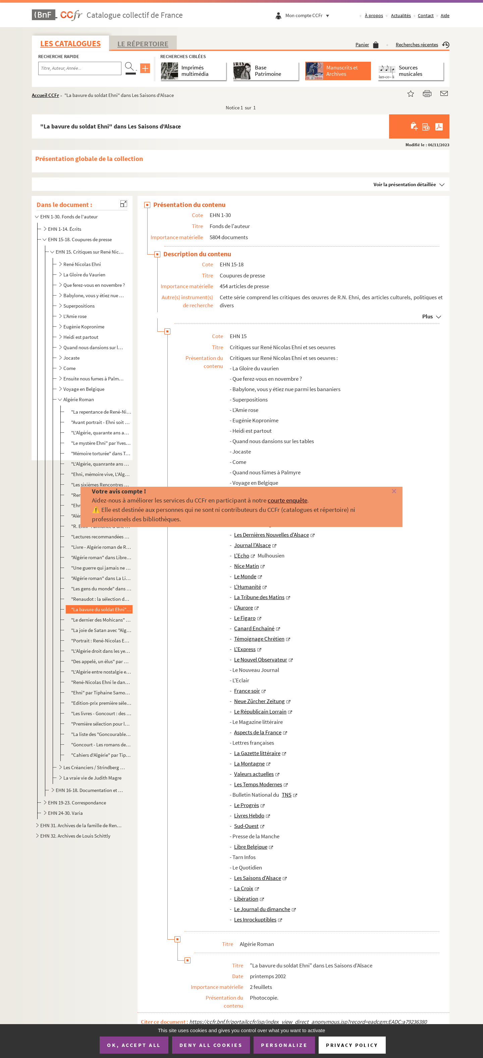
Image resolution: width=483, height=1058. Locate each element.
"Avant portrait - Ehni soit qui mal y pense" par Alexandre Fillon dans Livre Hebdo (101, 422)
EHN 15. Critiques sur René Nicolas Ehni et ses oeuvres (90, 252)
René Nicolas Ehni (82, 264)
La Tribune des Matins (259, 597)
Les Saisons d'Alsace (257, 878)
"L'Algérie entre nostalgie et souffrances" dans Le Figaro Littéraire (101, 672)
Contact (426, 15)
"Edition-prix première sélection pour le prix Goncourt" (101, 703)
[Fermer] (383, 491)
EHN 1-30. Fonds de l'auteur (69, 216)
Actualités (401, 15)
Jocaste (71, 358)
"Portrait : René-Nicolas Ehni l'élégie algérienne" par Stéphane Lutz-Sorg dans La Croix (101, 640)
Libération (246, 898)
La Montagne (249, 763)
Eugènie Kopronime (83, 326)
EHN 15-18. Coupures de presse (80, 239)
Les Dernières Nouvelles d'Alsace (271, 534)
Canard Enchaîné (254, 628)
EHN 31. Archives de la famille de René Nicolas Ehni (81, 825)
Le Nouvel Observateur (260, 659)
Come (69, 368)
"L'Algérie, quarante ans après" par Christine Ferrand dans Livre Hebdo (101, 432)
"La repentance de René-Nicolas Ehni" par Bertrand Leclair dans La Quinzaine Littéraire (101, 412)
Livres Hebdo (249, 815)
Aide (445, 15)
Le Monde (245, 576)
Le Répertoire (142, 43)
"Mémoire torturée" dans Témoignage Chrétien (101, 453)
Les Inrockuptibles (255, 919)
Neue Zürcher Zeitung (259, 701)
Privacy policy (352, 1045)
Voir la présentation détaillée (405, 184)
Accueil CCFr (45, 95)
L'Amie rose (75, 316)
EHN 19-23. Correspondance (77, 802)
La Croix (243, 888)
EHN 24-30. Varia (65, 813)
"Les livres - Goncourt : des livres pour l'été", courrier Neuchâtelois (101, 713)
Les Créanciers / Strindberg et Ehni (94, 767)
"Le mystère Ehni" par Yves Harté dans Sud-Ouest (101, 443)
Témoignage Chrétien (259, 638)
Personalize (284, 1045)
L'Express (245, 649)
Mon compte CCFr (308, 15)
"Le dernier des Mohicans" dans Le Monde (101, 620)
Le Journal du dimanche (262, 909)
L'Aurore (243, 607)
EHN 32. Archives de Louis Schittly (75, 836)
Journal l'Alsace (252, 545)
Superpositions (79, 306)
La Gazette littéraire (257, 753)
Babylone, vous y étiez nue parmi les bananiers (94, 295)
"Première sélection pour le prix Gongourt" (101, 724)
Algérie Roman (78, 399)
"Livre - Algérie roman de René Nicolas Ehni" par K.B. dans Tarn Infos (101, 547)
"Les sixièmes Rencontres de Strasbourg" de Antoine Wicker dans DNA (101, 484)
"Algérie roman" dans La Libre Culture (101, 578)
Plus (427, 316)
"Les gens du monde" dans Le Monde (101, 588)
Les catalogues (70, 43)
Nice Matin (246, 566)
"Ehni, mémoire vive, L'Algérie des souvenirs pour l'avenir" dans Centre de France (101, 474)
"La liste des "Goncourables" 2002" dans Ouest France (101, 734)
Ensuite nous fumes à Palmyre (94, 378)
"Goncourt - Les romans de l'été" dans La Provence (101, 744)
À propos (374, 15)
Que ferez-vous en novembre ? (94, 285)
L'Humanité (247, 586)
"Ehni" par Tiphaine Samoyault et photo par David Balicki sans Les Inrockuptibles (101, 692)
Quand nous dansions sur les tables (94, 347)
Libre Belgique (250, 846)
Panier (367, 44)
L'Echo (241, 555)
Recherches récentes (422, 44)
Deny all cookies (211, 1045)
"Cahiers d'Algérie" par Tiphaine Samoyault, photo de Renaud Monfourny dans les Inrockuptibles (101, 755)
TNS (286, 794)
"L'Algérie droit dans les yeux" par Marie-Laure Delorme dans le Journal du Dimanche (101, 651)
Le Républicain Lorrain (260, 711)
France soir (247, 690)
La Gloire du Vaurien (84, 274)
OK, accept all (134, 1045)
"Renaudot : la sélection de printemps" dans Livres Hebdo (101, 599)
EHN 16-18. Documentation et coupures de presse (90, 790)
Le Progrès (246, 805)
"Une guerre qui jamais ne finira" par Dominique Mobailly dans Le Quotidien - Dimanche (101, 568)
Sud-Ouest (246, 826)
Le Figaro (245, 618)
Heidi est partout (80, 337)
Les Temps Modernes (258, 784)
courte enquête (287, 500)
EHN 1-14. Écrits (64, 229)
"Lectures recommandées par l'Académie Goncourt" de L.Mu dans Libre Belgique (101, 536)
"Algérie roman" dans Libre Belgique (101, 557)
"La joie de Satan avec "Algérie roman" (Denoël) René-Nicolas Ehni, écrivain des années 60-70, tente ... (101, 630)
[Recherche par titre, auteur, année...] (79, 68)
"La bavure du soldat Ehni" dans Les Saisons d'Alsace (101, 609)
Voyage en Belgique (83, 389)
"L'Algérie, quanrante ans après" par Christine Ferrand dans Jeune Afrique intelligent (101, 464)
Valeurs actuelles (254, 774)
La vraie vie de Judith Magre (92, 778)
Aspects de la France (257, 732)
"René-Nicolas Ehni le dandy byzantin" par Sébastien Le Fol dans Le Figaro (101, 682)
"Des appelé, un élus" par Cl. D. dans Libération (101, 661)
